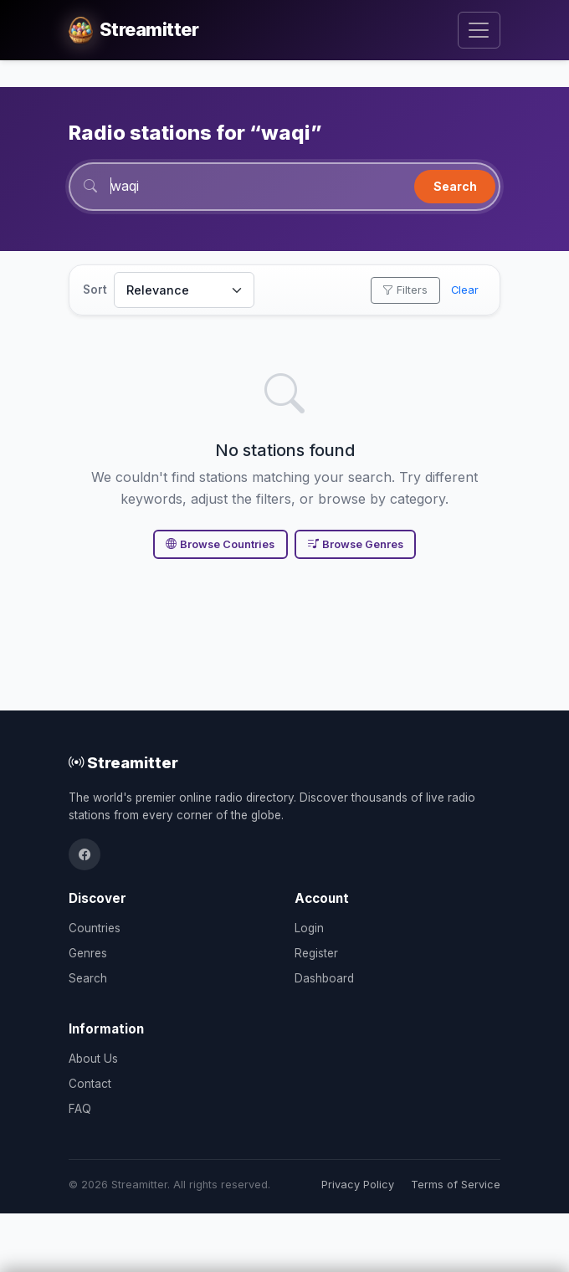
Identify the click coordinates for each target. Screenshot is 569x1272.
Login (309, 928)
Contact (90, 1083)
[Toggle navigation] (479, 30)
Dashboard (324, 978)
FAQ (80, 1109)
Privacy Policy (357, 1184)
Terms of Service (455, 1184)
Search (455, 186)
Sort (95, 289)
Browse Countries (220, 544)
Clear (465, 290)
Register (316, 953)
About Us (93, 1058)
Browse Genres (355, 544)
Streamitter (123, 762)
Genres (88, 953)
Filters (405, 290)
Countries (94, 928)
